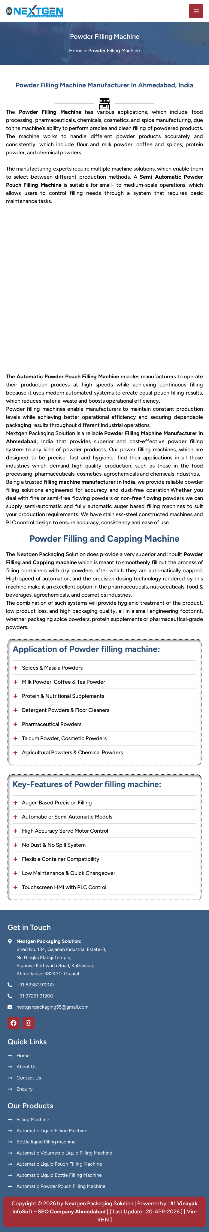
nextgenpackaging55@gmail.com (53, 1007)
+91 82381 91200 (35, 985)
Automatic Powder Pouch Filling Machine (68, 378)
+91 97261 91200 (35, 996)
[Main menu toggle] (196, 12)
